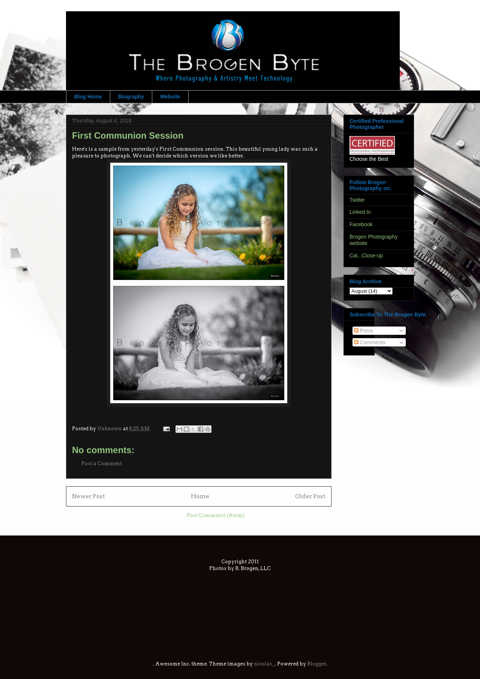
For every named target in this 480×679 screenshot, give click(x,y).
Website (170, 97)
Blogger (316, 664)
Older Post (310, 496)
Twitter (357, 200)
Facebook (361, 224)
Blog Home (88, 97)
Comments (370, 342)
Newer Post (88, 496)
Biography (131, 97)
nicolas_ (264, 664)
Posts (363, 331)
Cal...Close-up (366, 256)
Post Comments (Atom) (215, 515)
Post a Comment (101, 463)
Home (200, 496)
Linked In (360, 212)
